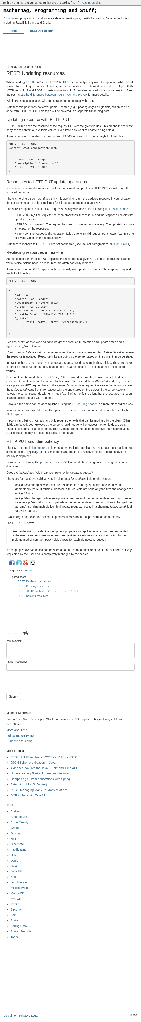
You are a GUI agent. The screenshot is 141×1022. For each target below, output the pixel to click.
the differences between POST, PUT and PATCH (56, 94)
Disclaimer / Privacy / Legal (20, 1015)
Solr (13, 915)
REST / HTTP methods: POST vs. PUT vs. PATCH (48, 591)
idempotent (39, 447)
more (75, 2)
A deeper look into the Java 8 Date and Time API (44, 768)
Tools (14, 937)
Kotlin (14, 877)
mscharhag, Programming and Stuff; (50, 10)
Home (13, 30)
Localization (19, 882)
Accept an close (92, 2)
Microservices (20, 887)
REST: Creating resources (33, 586)
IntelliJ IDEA (19, 849)
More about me (16, 730)
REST (20, 570)
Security (16, 909)
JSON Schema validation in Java (33, 762)
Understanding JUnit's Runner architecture (40, 773)
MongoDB (17, 893)
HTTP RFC (19, 523)
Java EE (16, 871)
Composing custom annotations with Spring (40, 779)
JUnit (14, 860)
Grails (15, 827)
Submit (13, 696)
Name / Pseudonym (17, 661)
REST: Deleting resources (33, 595)
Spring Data (19, 926)
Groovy (15, 833)
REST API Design (42, 30)
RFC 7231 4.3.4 (119, 244)
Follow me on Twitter (20, 735)
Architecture (19, 816)
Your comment (14, 640)
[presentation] (37, 681)
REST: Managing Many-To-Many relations (39, 790)
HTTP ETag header (84, 404)
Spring (15, 920)
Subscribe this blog (19, 741)
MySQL (16, 898)
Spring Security (21, 931)
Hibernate (17, 844)
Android (16, 811)
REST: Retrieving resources (34, 581)
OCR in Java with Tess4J (28, 795)
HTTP (28, 570)
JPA (13, 855)
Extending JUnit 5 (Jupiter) (29, 784)
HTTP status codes (117, 209)
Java (14, 866)
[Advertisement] (70, 51)
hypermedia (13, 346)
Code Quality (19, 822)
